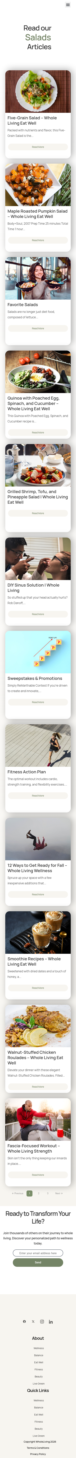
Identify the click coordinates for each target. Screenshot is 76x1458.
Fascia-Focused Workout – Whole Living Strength (34, 1148)
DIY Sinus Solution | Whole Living (34, 587)
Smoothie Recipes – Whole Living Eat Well (34, 961)
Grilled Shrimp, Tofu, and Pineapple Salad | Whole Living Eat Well (38, 497)
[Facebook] (24, 1321)
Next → (58, 1193)
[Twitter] (33, 1321)
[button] (68, 5)
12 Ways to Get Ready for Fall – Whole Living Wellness (37, 868)
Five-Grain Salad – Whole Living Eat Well (32, 120)
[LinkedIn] (50, 1321)
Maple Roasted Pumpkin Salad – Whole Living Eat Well (38, 213)
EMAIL (17, 1245)
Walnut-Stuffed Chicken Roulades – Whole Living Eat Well (35, 1057)
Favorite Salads (23, 304)
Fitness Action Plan (27, 771)
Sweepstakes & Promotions (35, 678)
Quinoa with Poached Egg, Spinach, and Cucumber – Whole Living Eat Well (34, 403)
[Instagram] (41, 1321)
